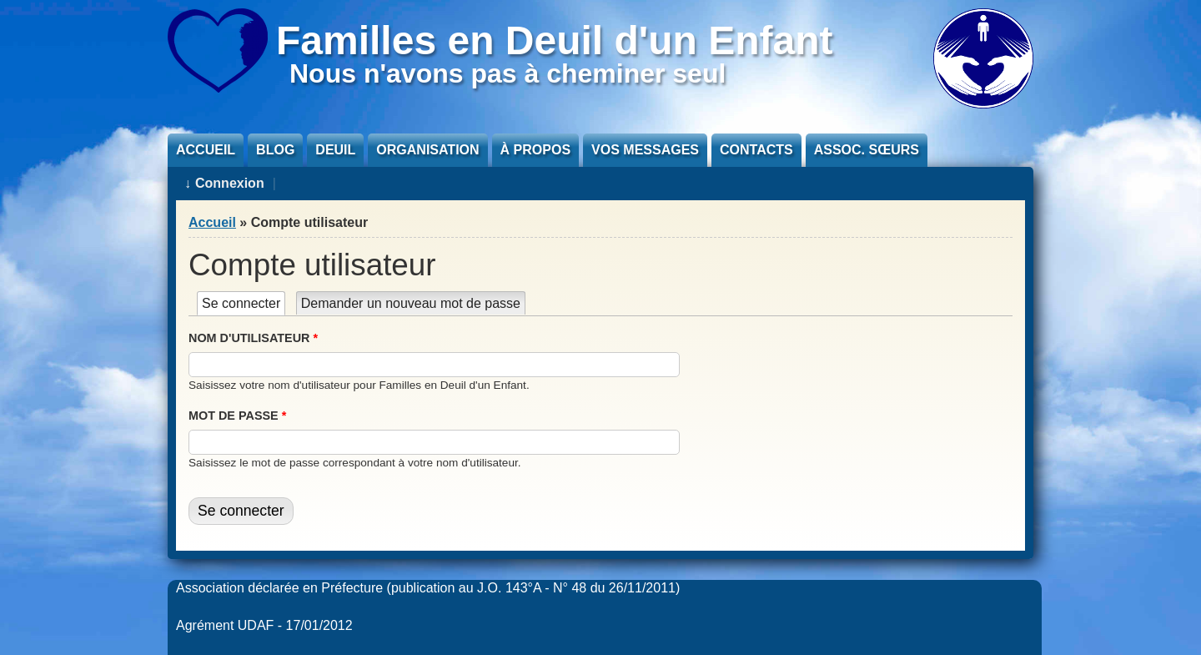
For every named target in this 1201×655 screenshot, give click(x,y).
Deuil (335, 150)
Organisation (427, 150)
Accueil (205, 150)
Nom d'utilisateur (253, 338)
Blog (275, 150)
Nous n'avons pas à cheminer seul (507, 73)
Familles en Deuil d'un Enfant (554, 40)
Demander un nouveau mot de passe (410, 303)
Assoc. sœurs (866, 150)
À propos (535, 150)
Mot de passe (237, 415)
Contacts (756, 150)
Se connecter (243, 303)
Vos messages (645, 150)
